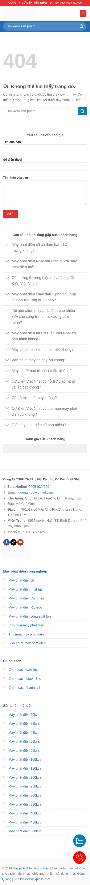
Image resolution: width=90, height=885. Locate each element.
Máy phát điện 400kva (24, 813)
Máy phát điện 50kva (24, 741)
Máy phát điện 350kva (24, 804)
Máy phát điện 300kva (24, 795)
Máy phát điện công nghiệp (31, 868)
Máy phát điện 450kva (24, 822)
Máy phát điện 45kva (24, 732)
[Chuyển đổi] (7, 245)
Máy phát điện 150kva (24, 768)
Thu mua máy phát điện (26, 634)
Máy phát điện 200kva (24, 777)
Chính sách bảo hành (24, 669)
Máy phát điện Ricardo (25, 607)
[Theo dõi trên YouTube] (20, 542)
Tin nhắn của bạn (45, 192)
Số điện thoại (45, 166)
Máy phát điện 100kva (24, 759)
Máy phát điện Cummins (26, 598)
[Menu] (83, 13)
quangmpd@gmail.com (35, 492)
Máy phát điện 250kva (24, 786)
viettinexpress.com (37, 879)
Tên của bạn (45, 148)
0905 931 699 (39, 487)
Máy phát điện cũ (21, 580)
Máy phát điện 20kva (24, 715)
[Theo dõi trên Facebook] (6, 542)
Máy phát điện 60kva (24, 750)
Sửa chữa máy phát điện (27, 643)
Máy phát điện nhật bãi (25, 589)
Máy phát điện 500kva (24, 831)
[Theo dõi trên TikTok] (13, 542)
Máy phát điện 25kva (24, 723)
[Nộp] (82, 26)
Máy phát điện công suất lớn (29, 616)
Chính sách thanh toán (25, 687)
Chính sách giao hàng (24, 678)
